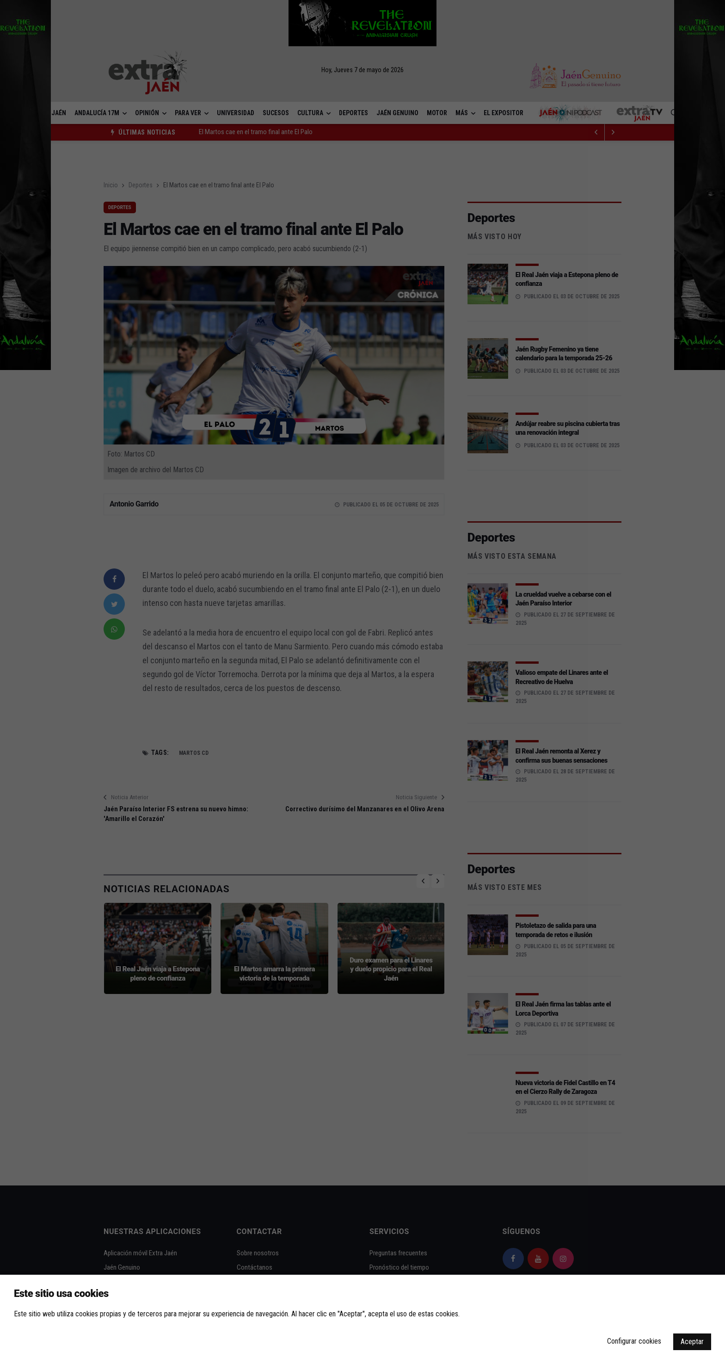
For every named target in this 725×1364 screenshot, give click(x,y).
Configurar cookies (634, 1341)
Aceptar (692, 1341)
